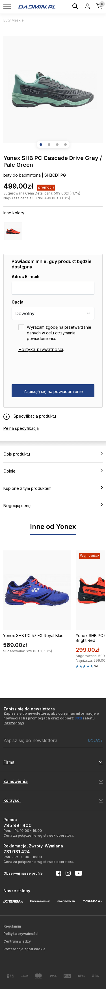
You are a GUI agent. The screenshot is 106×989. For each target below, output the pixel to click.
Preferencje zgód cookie (24, 949)
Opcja (17, 302)
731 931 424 (16, 852)
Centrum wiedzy (17, 941)
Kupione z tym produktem (53, 488)
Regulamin (12, 926)
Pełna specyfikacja (21, 428)
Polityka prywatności (40, 349)
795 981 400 (17, 825)
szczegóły (14, 723)
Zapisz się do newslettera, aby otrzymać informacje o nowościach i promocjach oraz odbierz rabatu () (51, 718)
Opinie (53, 470)
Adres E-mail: (25, 276)
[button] (41, 144)
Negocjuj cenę (53, 505)
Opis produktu (53, 453)
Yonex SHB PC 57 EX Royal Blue (33, 635)
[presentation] (55, 369)
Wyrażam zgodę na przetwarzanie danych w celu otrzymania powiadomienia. (59, 333)
